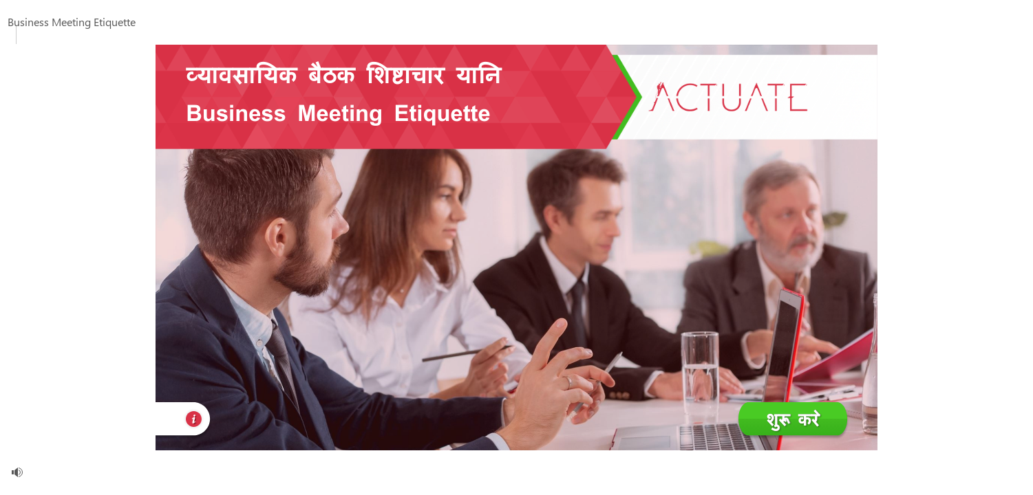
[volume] (17, 472)
